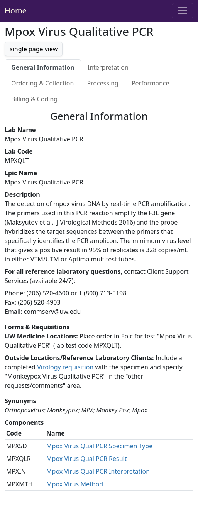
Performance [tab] (150, 83)
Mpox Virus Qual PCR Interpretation (98, 471)
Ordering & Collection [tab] (42, 83)
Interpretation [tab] (108, 67)
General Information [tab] (42, 67)
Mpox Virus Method (74, 484)
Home (16, 10)
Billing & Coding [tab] (34, 99)
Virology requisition (65, 367)
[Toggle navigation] (182, 10)
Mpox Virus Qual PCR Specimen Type (99, 446)
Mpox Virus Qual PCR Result (86, 458)
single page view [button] (34, 49)
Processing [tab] (102, 83)
